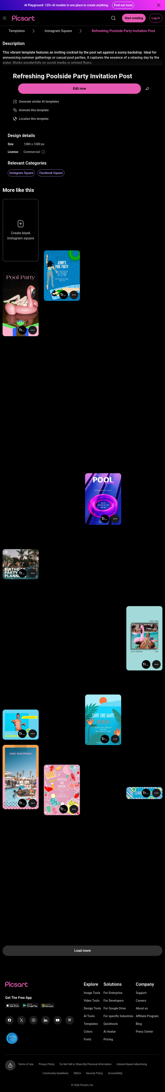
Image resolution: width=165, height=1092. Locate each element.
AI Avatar (110, 1031)
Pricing (108, 1039)
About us (142, 1008)
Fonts (87, 1039)
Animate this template (34, 110)
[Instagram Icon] (33, 1020)
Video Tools (91, 1000)
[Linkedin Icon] (45, 1020)
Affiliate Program (147, 1016)
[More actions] (74, 295)
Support (141, 993)
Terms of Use (26, 1064)
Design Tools (92, 1008)
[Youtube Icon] (57, 1020)
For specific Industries (118, 1016)
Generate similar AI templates (39, 101)
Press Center (144, 1031)
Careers (141, 1000)
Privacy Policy (47, 1064)
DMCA (77, 1073)
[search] (113, 18)
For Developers (114, 1000)
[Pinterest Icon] (69, 1020)
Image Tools (92, 993)
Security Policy (94, 1073)
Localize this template (34, 118)
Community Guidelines (55, 1073)
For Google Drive (115, 1008)
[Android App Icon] (30, 1007)
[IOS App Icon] (12, 1007)
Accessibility (115, 1073)
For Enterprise (113, 993)
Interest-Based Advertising (132, 1064)
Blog (139, 1024)
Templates (91, 1024)
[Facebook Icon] (9, 1020)
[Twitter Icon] (21, 1020)
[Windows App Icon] (47, 1007)
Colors (88, 1031)
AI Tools (89, 1016)
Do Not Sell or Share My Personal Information (86, 1064)
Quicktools (111, 1024)
